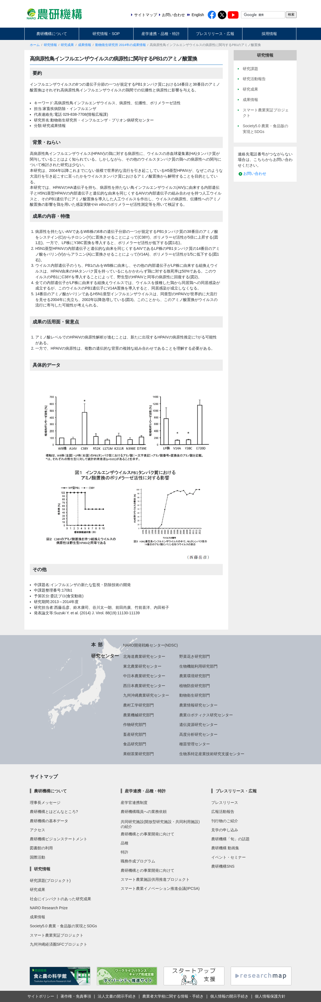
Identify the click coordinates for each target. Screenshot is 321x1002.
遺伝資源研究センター (198, 724)
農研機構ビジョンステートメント (58, 839)
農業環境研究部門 (194, 676)
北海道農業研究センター (144, 656)
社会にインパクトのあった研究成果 (60, 899)
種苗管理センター (194, 744)
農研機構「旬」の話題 (230, 839)
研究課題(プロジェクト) (50, 880)
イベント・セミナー (228, 857)
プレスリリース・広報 (215, 33)
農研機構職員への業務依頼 (144, 811)
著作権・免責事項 (75, 996)
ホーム (35, 45)
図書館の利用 (41, 848)
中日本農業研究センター (144, 676)
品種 (124, 843)
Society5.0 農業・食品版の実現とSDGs (63, 926)
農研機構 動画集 (225, 848)
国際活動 (37, 857)
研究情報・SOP (106, 33)
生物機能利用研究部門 (198, 666)
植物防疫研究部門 (194, 686)
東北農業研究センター (142, 666)
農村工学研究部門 (138, 705)
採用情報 (269, 33)
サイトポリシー (40, 996)
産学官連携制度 (134, 802)
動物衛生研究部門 (194, 695)
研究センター (105, 656)
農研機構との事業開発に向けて (147, 834)
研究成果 (67, 45)
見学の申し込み (224, 830)
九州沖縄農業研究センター (146, 695)
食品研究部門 (134, 744)
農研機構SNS (222, 866)
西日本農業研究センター (144, 686)
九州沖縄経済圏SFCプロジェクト (58, 944)
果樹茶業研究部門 (138, 754)
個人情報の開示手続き (229, 996)
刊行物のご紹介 (224, 821)
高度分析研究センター (198, 734)
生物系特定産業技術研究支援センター (211, 754)
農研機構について (51, 33)
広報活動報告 (222, 811)
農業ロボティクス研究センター (206, 715)
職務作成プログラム (138, 861)
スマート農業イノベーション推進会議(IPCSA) (160, 888)
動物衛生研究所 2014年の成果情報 (120, 45)
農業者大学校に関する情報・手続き (173, 996)
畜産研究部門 (134, 734)
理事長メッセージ (45, 802)
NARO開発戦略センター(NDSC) (150, 645)
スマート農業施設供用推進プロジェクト (155, 879)
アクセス (37, 830)
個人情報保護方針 (270, 996)
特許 (124, 852)
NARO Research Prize (49, 908)
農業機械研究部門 (138, 715)
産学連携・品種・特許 (160, 33)
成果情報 (84, 45)
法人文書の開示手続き (117, 996)
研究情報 (50, 45)
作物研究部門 (134, 724)
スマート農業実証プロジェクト (56, 935)
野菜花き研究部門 (194, 656)
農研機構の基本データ (49, 821)
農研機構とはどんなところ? (54, 811)
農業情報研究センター (198, 705)
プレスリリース (224, 802)
